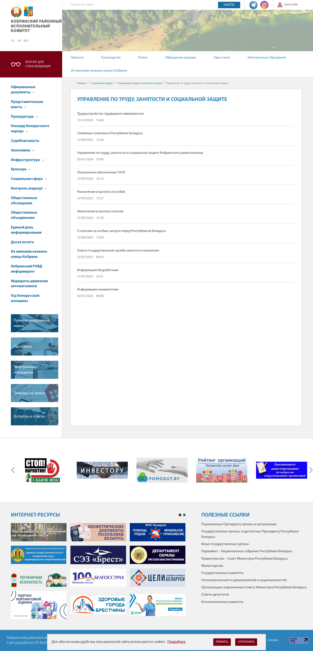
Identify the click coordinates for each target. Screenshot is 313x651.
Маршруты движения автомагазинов (29, 283)
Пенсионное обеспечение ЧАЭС (101, 172)
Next (310, 470)
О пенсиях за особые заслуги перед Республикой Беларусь (121, 231)
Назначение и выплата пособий (101, 192)
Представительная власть (27, 104)
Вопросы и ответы (29, 416)
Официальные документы (23, 89)
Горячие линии (266, 640)
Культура (20, 169)
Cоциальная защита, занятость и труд (139, 83)
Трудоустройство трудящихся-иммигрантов (110, 114)
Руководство (111, 57)
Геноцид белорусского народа (30, 128)
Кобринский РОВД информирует (26, 269)
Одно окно (222, 57)
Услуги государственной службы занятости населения (118, 250)
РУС (13, 41)
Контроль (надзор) (29, 188)
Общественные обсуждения (24, 200)
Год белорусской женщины (25, 298)
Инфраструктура (27, 160)
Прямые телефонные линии (32, 323)
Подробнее (176, 642)
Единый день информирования (26, 230)
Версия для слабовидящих (38, 64)
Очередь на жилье (29, 393)
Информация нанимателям (97, 289)
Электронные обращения (266, 57)
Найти (229, 5)
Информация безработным (97, 270)
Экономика (22, 150)
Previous (14, 470)
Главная (81, 83)
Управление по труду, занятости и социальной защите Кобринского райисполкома (140, 153)
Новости (77, 57)
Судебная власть (25, 141)
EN (19, 41)
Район (143, 57)
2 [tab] (184, 515)
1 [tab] (180, 515)
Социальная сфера (29, 179)
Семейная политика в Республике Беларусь (110, 133)
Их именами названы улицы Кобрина (99, 70)
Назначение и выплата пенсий (100, 211)
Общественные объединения (24, 215)
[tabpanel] (98, 573)
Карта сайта (291, 5)
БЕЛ (26, 41)
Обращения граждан (180, 57)
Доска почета (22, 242)
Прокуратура (24, 117)
